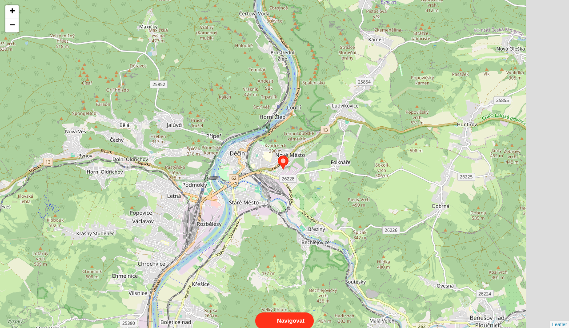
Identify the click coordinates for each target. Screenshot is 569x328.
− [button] (12, 25)
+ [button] (12, 12)
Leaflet (559, 316)
